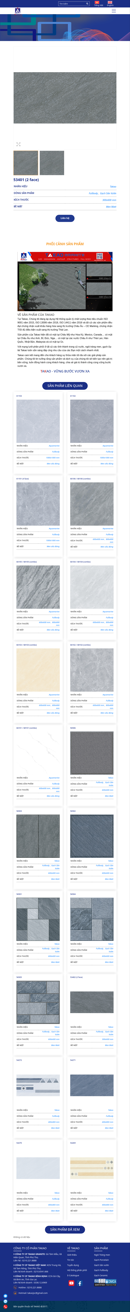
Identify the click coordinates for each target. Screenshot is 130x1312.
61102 (73, 396)
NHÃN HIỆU (20, 186)
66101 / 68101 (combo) (26, 728)
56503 (19, 811)
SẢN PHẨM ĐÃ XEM (65, 1229)
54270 (19, 1143)
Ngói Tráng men (102, 1254)
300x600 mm (109, 200)
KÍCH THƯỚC (21, 199)
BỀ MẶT (18, 206)
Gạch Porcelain (101, 1259)
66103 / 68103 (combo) (26, 645)
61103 (19, 396)
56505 (19, 977)
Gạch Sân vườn (101, 1265)
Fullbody (94, 193)
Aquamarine (54, 445)
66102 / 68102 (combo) (80, 645)
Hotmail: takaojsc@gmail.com (33, 1293)
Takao (113, 186)
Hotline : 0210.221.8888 (30, 1287)
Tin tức (70, 1259)
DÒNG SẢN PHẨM (24, 193)
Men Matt (111, 206)
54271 (73, 1060)
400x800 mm (53, 1122)
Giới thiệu (72, 1254)
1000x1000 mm (52, 457)
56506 (73, 728)
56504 (73, 894)
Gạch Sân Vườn (108, 193)
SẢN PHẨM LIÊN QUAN (65, 385)
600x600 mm (99, 539)
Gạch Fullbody (101, 1270)
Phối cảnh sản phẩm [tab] (65, 244)
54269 (73, 1143)
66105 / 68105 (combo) (26, 562)
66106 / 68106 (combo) (80, 478)
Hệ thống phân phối (77, 1270)
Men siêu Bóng (53, 463)
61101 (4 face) (22, 478)
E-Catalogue (73, 1275)
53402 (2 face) (76, 977)
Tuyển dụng (73, 1265)
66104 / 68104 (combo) (80, 562)
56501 (19, 894)
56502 (73, 811)
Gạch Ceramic (101, 1275)
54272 (19, 1060)
